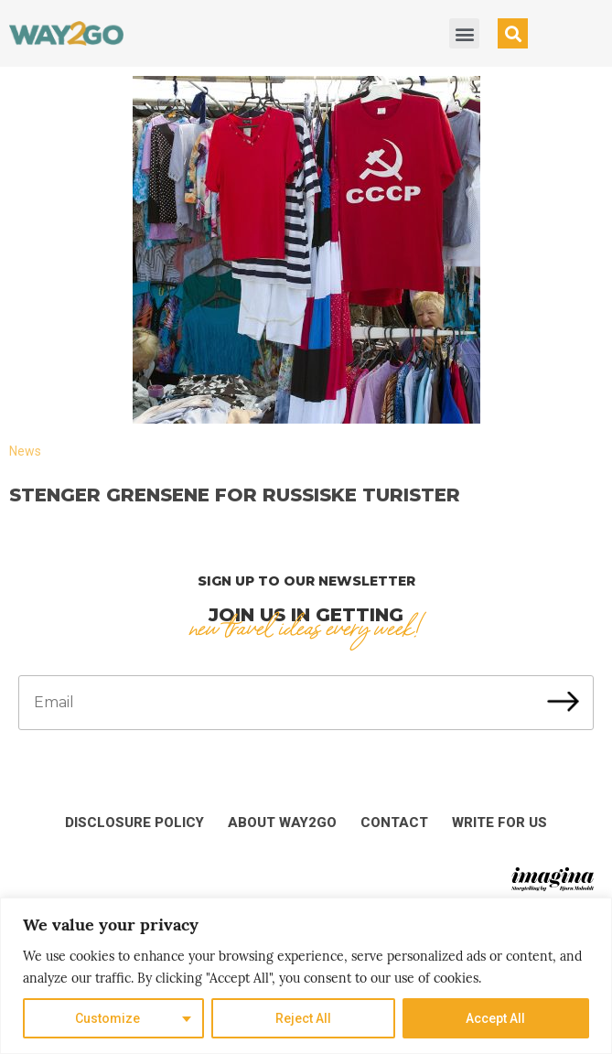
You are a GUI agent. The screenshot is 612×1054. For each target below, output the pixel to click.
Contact (394, 822)
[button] (464, 33)
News (25, 451)
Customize (107, 1018)
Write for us (499, 822)
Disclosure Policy (134, 822)
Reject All (303, 1018)
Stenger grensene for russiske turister (234, 495)
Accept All (495, 1018)
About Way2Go (282, 822)
